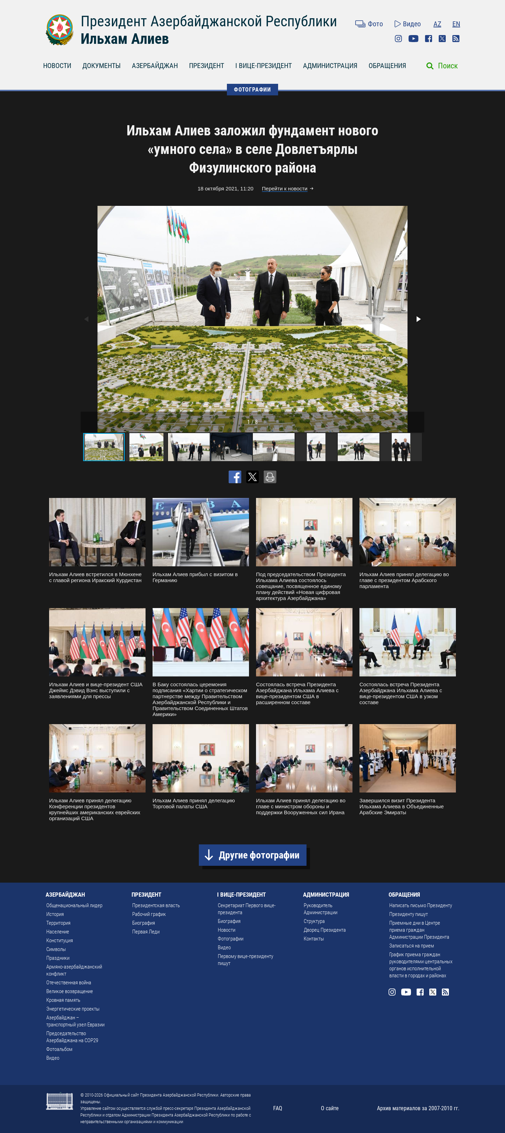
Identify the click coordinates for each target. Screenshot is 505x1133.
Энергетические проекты (73, 1009)
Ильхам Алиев (125, 38)
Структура (314, 921)
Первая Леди (146, 932)
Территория (58, 923)
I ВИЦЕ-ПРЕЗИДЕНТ (263, 65)
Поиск (448, 65)
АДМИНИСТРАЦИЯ (330, 65)
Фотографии (230, 939)
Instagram (398, 38)
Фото (375, 24)
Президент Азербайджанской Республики (209, 21)
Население (57, 932)
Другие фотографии (259, 855)
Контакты (314, 939)
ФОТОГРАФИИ (252, 89)
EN (456, 24)
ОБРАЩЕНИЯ (387, 65)
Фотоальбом (59, 1049)
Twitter (442, 38)
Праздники (57, 958)
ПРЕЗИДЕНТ (206, 65)
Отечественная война (68, 982)
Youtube (413, 38)
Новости (226, 930)
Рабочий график (149, 914)
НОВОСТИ (57, 65)
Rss (455, 38)
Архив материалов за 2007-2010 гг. (418, 1108)
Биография (143, 923)
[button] (418, 319)
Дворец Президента (325, 930)
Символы (56, 949)
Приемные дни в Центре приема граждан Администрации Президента (419, 930)
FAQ (277, 1108)
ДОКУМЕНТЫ (101, 65)
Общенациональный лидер (74, 905)
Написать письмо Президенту (420, 905)
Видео (412, 24)
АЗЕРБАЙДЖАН (155, 65)
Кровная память (63, 1000)
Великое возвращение (69, 991)
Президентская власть (156, 905)
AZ (437, 24)
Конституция (59, 940)
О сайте (330, 1108)
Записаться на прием (411, 946)
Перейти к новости (285, 188)
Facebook (428, 38)
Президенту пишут (408, 914)
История (55, 914)
